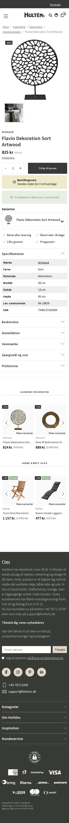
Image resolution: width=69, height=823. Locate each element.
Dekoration (36, 27)
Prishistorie (8, 157)
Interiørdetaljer (12, 32)
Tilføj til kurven (47, 168)
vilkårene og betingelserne (45, 658)
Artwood (7, 132)
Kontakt (55, 4)
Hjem (6, 27)
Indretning (19, 27)
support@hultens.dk (40, 614)
